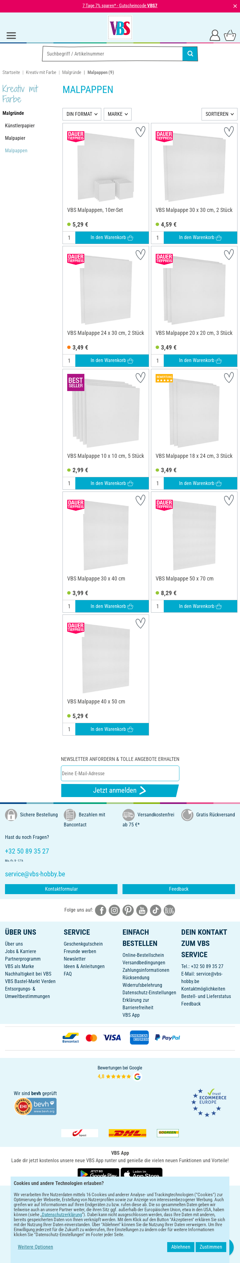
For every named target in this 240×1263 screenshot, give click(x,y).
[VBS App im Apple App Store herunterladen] (141, 1174)
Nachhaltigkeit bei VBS (28, 974)
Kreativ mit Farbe (41, 72)
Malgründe (71, 72)
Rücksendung (135, 978)
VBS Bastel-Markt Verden (30, 981)
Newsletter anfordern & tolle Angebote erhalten (120, 759)
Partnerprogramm (23, 959)
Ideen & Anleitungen (84, 966)
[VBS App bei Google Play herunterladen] (99, 1174)
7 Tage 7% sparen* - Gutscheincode (120, 5)
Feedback (178, 889)
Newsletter (75, 959)
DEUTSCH (120, 1194)
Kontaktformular (61, 889)
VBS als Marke (19, 966)
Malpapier (15, 138)
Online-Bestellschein (143, 955)
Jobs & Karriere (20, 951)
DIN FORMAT (79, 114)
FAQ (68, 974)
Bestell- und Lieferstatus (206, 996)
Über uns (14, 944)
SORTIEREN (217, 114)
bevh (36, 1093)
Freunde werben (80, 951)
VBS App (131, 1015)
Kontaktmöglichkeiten (203, 989)
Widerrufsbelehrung (142, 985)
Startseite (11, 72)
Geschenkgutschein (83, 944)
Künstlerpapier (20, 126)
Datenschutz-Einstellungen (149, 993)
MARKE (115, 114)
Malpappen (16, 151)
